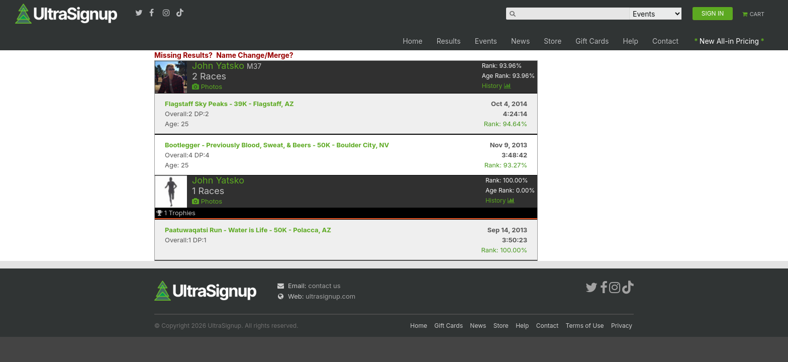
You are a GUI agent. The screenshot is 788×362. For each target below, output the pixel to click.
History (496, 85)
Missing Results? (183, 55)
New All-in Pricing (729, 41)
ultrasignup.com (330, 296)
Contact (665, 41)
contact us (324, 286)
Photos (207, 86)
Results (449, 41)
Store (552, 41)
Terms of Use (585, 325)
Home (412, 41)
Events (486, 41)
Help (631, 41)
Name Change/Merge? (254, 55)
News (520, 41)
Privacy (621, 325)
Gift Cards (592, 41)
